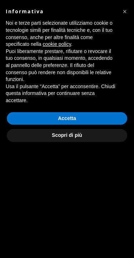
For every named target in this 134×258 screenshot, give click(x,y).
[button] (124, 11)
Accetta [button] (67, 118)
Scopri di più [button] (67, 135)
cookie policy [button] (57, 44)
